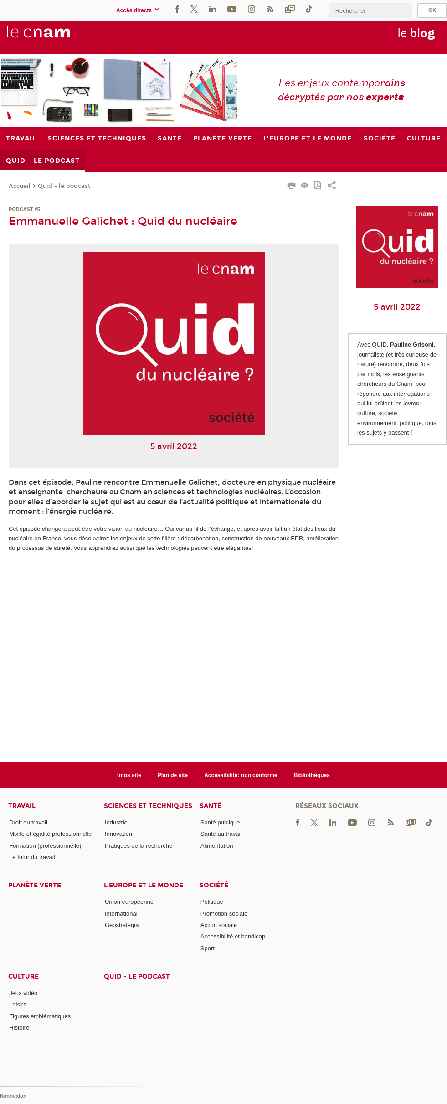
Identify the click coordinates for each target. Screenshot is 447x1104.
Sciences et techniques (148, 806)
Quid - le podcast (64, 186)
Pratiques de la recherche (138, 845)
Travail (22, 806)
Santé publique (220, 822)
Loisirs (17, 1004)
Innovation (118, 833)
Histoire (19, 1027)
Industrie (116, 822)
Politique (211, 901)
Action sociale (218, 925)
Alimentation (216, 845)
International (121, 913)
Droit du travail (28, 822)
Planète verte (34, 885)
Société (214, 885)
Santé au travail (220, 833)
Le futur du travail (32, 857)
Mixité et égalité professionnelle (50, 833)
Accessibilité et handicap (232, 936)
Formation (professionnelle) (45, 845)
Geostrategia (122, 925)
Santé (210, 806)
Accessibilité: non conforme (240, 775)
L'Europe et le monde (143, 885)
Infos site (129, 775)
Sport (207, 948)
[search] (370, 10)
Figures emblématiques (40, 1016)
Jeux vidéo (23, 993)
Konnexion (13, 1096)
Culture (23, 976)
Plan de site (173, 775)
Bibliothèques (312, 775)
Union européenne (129, 901)
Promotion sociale (223, 913)
